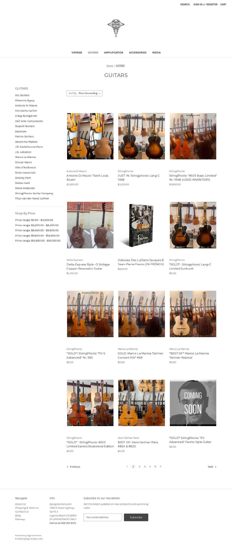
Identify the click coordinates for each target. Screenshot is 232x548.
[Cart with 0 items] (223, 4)
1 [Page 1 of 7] (127, 466)
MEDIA (156, 52)
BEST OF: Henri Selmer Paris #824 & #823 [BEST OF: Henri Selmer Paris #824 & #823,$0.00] (138, 444)
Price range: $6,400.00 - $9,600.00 (37, 230)
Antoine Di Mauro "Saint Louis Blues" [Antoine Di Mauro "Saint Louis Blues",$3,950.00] (87, 178)
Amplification (113, 52)
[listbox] (90, 93)
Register (212, 4)
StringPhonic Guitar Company (34, 193)
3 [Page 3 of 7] (139, 466)
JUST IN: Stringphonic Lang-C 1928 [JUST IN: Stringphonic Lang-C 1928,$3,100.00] (139, 178)
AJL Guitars (22, 95)
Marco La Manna (25, 157)
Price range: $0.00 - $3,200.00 (34, 220)
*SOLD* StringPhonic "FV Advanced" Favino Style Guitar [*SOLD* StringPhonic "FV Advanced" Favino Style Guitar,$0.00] (190, 440)
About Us (20, 504)
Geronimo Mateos (26, 141)
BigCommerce (34, 535)
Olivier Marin (23, 162)
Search (185, 4)
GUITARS (93, 52)
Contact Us (22, 511)
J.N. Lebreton (23, 152)
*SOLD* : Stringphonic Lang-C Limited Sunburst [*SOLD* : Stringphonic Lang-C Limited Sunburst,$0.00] (190, 266)
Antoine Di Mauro (26, 105)
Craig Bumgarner (26, 115)
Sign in (198, 4)
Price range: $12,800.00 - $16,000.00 (37, 240)
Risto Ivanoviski (25, 172)
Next (212, 467)
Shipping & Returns (27, 507)
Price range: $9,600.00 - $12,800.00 (37, 235)
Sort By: (73, 93)
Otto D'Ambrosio (25, 167)
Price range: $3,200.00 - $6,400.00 (37, 225)
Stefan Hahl (22, 183)
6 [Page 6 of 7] (155, 466)
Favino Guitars (24, 136)
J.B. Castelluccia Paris (29, 146)
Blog (17, 515)
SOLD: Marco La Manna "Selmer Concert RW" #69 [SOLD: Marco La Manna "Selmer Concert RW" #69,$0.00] (140, 355)
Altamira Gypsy (24, 100)
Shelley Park (23, 177)
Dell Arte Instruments (29, 121)
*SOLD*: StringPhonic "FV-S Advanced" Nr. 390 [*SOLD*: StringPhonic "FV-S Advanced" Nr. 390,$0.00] (86, 355)
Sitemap (20, 519)
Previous (73, 467)
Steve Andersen (25, 188)
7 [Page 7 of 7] (160, 466)
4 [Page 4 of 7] (145, 466)
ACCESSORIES (137, 52)
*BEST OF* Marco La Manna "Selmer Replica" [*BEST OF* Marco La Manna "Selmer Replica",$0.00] (189, 355)
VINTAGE (77, 52)
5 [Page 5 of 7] (150, 466)
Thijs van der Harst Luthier (32, 198)
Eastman (20, 131)
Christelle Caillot (26, 110)
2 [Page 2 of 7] (133, 466)
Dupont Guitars (25, 126)
